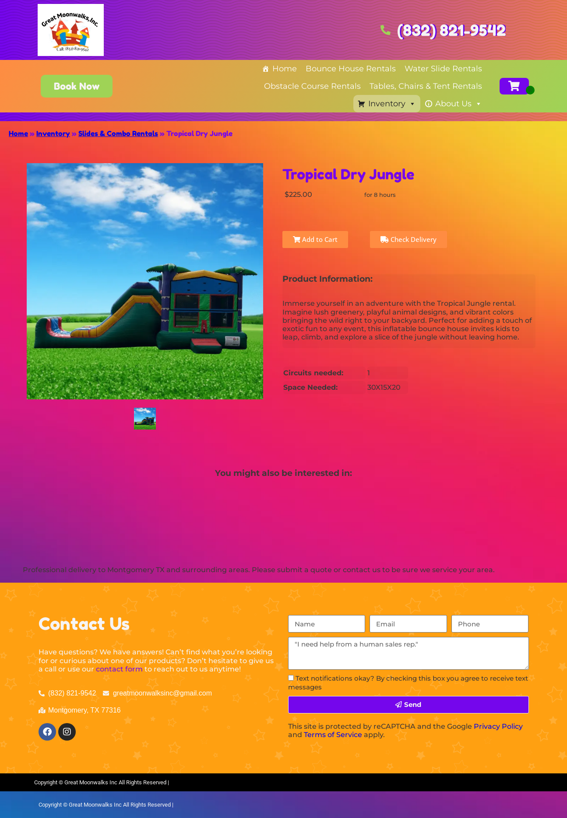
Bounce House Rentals (351, 68)
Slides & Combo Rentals (118, 133)
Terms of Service (333, 735)
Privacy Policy (498, 726)
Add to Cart (315, 239)
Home (284, 68)
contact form (119, 669)
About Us (458, 103)
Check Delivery (408, 239)
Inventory (392, 103)
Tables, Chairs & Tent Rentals (426, 86)
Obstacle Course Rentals (312, 86)
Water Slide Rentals (443, 68)
